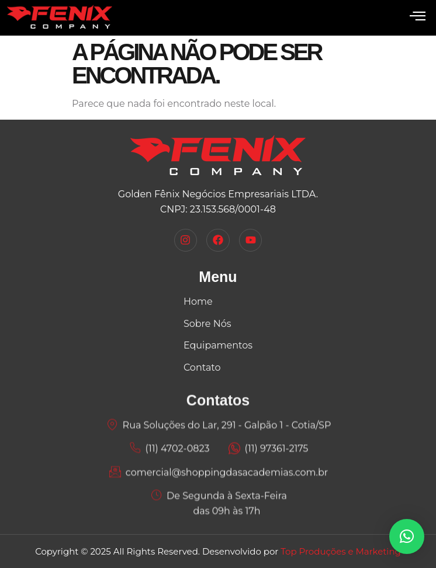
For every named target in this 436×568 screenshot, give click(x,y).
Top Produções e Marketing (341, 551)
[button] (406, 536)
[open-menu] (417, 17)
